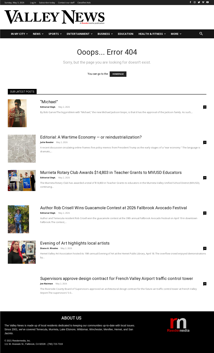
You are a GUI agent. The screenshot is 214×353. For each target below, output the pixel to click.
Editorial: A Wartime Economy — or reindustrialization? (91, 137)
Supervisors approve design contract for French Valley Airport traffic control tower (116, 278)
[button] (201, 33)
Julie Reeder (47, 142)
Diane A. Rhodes (49, 248)
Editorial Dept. (48, 106)
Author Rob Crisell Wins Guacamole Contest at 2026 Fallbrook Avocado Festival (113, 208)
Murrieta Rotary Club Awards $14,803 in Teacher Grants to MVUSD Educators (111, 172)
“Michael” (49, 102)
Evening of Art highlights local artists (75, 243)
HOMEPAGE (118, 74)
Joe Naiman (46, 283)
